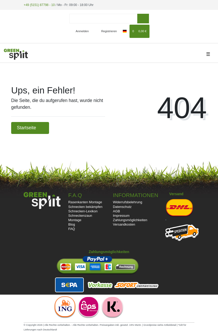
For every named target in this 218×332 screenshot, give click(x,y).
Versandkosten (124, 224)
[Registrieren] (106, 31)
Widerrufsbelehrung (127, 202)
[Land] (125, 31)
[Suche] (143, 18)
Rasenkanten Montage (85, 202)
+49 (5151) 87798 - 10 (39, 4)
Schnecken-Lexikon (83, 211)
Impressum (121, 216)
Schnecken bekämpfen (85, 206)
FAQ (71, 229)
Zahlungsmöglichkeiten (130, 220)
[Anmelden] (80, 31)
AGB (116, 211)
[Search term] (103, 18)
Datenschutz (122, 206)
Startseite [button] (30, 127)
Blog (71, 224)
